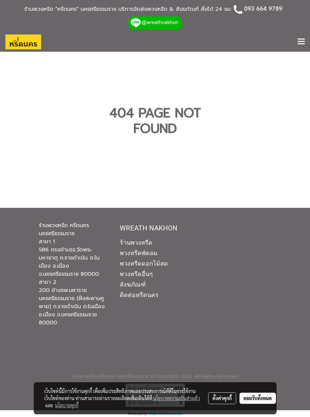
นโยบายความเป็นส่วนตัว (176, 398)
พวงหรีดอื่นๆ (136, 273)
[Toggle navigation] (301, 41)
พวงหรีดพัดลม (139, 252)
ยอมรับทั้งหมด (258, 398)
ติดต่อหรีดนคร (139, 294)
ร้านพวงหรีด (136, 242)
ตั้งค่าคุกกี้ (222, 398)
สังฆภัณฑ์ (133, 284)
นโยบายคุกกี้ (67, 405)
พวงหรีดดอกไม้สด (144, 263)
